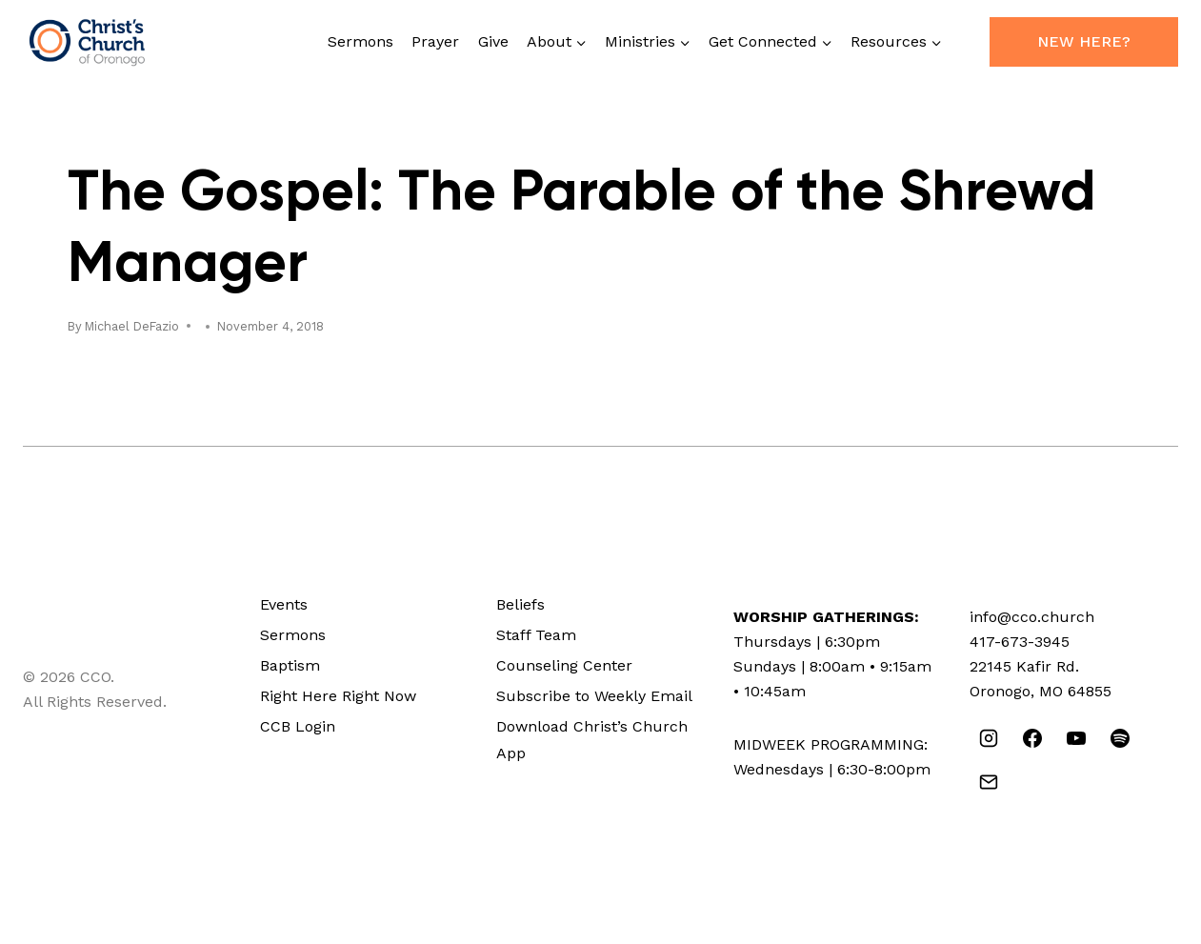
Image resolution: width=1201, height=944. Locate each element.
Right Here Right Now (338, 696)
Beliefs (520, 604)
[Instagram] (989, 738)
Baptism (290, 665)
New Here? (1084, 41)
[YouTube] (1076, 738)
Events (284, 604)
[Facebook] (1032, 738)
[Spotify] (1120, 738)
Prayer (435, 41)
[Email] (989, 782)
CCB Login (297, 726)
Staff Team (536, 635)
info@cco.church (1032, 617)
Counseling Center (564, 665)
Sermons (360, 41)
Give (493, 41)
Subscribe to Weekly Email (594, 696)
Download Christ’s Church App (592, 740)
